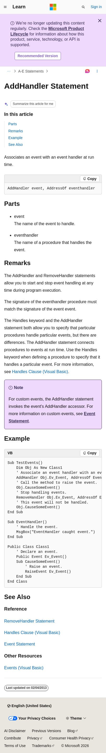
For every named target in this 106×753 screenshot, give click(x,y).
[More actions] (97, 71)
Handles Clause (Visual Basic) (40, 371)
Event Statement (19, 644)
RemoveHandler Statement (29, 621)
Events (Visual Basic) (23, 668)
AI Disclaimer (15, 731)
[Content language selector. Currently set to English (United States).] (29, 706)
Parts (12, 124)
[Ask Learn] (88, 71)
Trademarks (41, 746)
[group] (53, 522)
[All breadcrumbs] (8, 71)
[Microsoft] (53, 7)
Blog (71, 731)
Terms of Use (15, 746)
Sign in (96, 7)
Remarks (15, 131)
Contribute (12, 738)
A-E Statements (31, 71)
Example (15, 138)
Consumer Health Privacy (70, 738)
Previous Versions (46, 731)
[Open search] (83, 7)
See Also (15, 144)
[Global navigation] (5, 7)
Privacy (33, 738)
